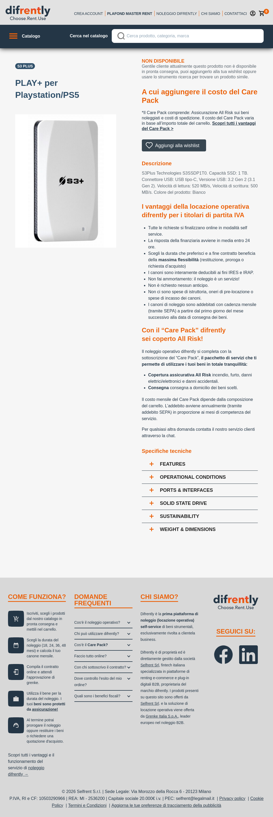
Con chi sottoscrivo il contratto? (100, 667)
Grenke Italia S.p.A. (162, 716)
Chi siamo (210, 13)
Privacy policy (232, 798)
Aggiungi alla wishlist (177, 145)
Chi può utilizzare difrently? (96, 633)
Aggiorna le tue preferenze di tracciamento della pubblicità (166, 805)
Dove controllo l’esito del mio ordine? (98, 681)
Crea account (88, 13)
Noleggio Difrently (176, 13)
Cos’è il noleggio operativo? (97, 622)
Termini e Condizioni (87, 805)
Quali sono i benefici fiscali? (97, 696)
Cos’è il (91, 645)
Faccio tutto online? (90, 656)
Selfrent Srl (149, 665)
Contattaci (235, 13)
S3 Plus (25, 66)
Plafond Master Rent (129, 13)
